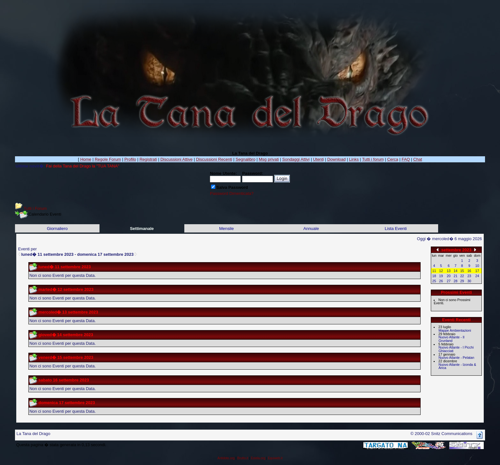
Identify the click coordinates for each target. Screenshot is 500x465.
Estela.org (258, 458)
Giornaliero (57, 228)
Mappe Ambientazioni (454, 330)
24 (477, 276)
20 (449, 276)
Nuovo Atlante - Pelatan (456, 357)
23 (469, 276)
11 (434, 271)
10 (477, 266)
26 (441, 281)
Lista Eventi (396, 228)
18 (434, 276)
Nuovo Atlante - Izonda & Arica (457, 366)
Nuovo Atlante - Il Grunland (451, 339)
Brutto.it (242, 458)
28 (456, 281)
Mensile (226, 228)
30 (469, 281)
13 (449, 271)
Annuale (311, 228)
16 (469, 271)
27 (449, 281)
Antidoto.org (226, 458)
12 (441, 271)
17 (477, 271)
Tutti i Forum (35, 208)
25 (434, 281)
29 (462, 281)
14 (456, 271)
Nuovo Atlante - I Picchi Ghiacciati (456, 349)
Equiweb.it (275, 458)
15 (462, 271)
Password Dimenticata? (232, 193)
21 (456, 276)
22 (462, 276)
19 (441, 276)
